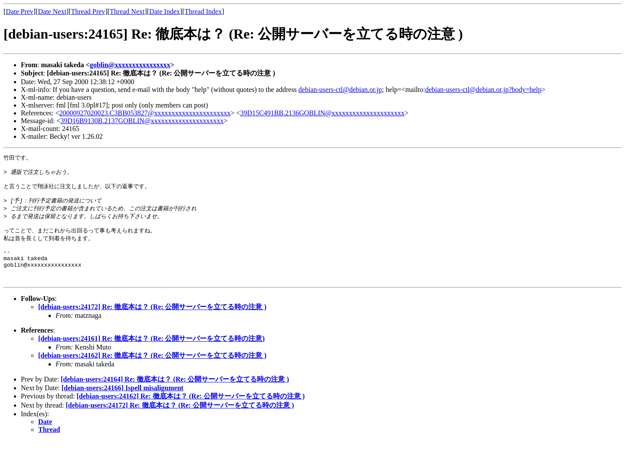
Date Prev (19, 11)
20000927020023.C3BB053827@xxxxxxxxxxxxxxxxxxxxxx (145, 113)
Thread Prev (88, 11)
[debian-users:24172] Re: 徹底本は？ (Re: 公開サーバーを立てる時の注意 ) (152, 323)
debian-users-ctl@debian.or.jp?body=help (483, 89)
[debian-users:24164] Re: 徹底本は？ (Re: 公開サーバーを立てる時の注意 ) (175, 395)
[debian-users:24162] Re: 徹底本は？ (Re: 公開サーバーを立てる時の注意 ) (152, 371)
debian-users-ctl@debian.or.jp (340, 89)
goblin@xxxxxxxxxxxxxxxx (130, 65)
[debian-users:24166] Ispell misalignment (123, 404)
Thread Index (203, 11)
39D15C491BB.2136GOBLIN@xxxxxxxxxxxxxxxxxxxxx (322, 113)
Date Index (164, 11)
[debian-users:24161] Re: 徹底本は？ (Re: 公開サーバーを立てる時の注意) (151, 355)
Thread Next (127, 11)
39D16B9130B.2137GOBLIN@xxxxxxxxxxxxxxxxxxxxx (142, 120)
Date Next (52, 11)
